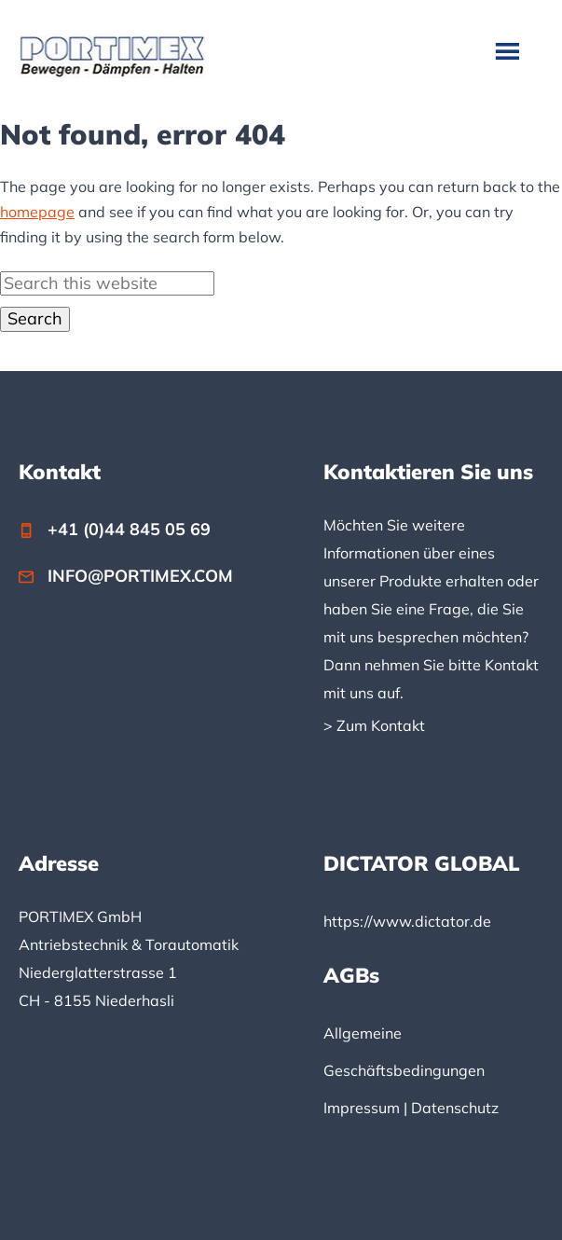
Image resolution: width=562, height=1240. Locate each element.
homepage (37, 211)
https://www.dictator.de (407, 921)
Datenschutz (455, 1107)
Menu (509, 50)
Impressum (361, 1107)
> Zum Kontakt (374, 725)
